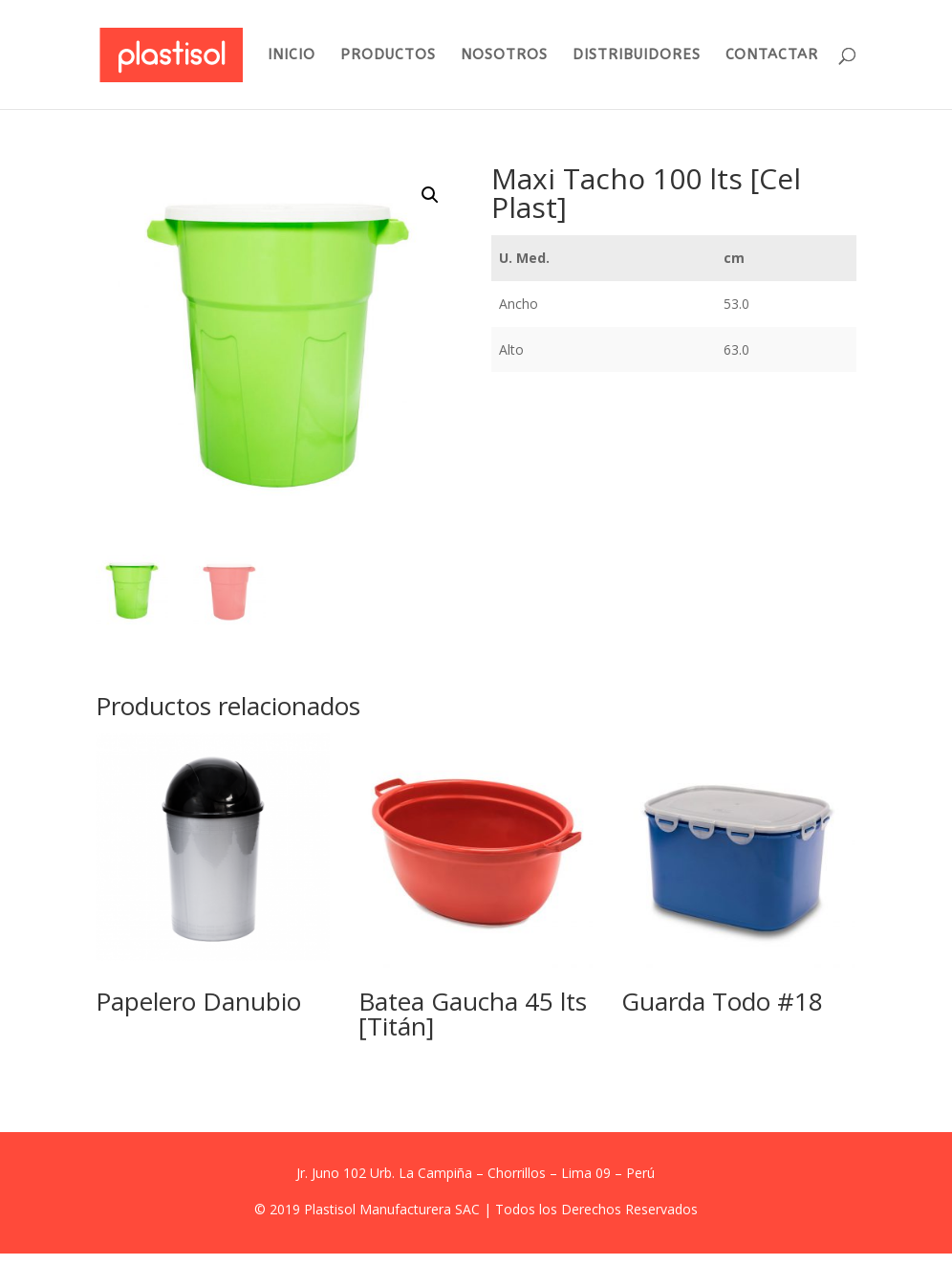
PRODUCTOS (388, 55)
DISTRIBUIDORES (637, 55)
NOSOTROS (504, 55)
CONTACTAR (771, 55)
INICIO (291, 55)
